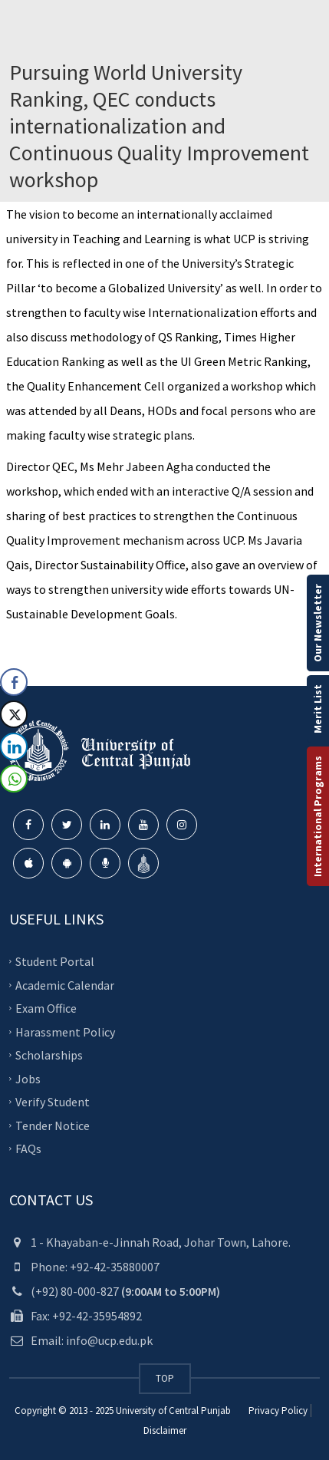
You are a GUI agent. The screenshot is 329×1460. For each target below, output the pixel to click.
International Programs (317, 816)
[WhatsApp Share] (14, 779)
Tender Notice (52, 1124)
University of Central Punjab (173, 1410)
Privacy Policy (278, 1410)
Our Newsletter (317, 623)
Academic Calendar (64, 984)
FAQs (28, 1148)
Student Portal (54, 961)
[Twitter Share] (14, 714)
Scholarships (49, 1055)
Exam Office (46, 1008)
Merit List (317, 708)
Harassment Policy (65, 1031)
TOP (165, 1378)
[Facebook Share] (14, 682)
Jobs (28, 1078)
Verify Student (52, 1101)
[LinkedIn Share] (14, 746)
